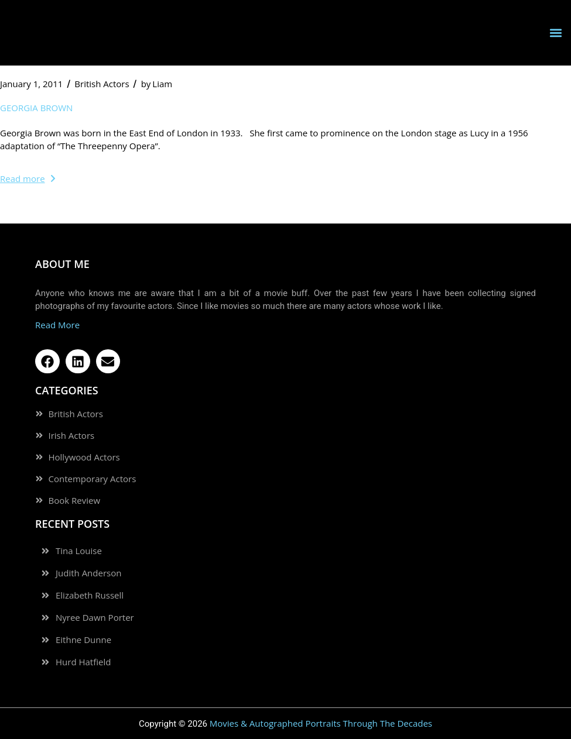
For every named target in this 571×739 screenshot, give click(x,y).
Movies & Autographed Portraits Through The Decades (321, 723)
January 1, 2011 (31, 84)
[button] (555, 33)
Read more (27, 178)
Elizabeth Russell (90, 595)
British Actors (101, 84)
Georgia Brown (36, 108)
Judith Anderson (88, 573)
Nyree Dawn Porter (95, 617)
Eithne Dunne (83, 639)
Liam (157, 83)
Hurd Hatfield (83, 662)
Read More (57, 325)
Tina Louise (79, 550)
